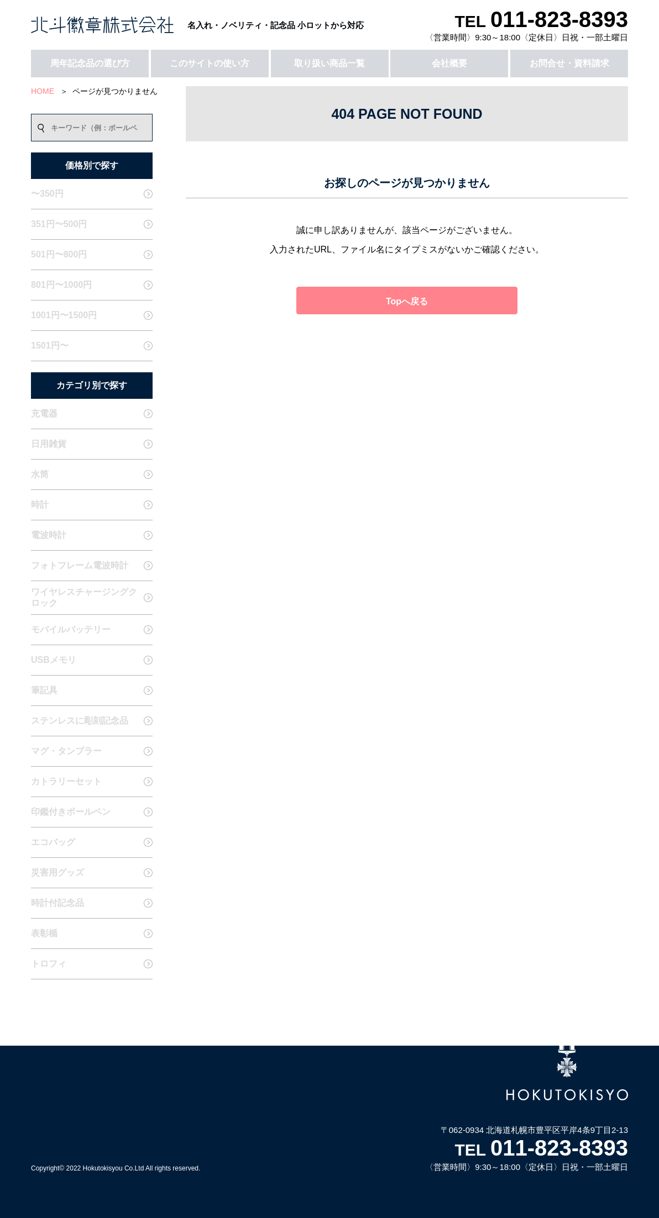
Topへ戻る (407, 301)
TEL (541, 21)
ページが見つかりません (115, 91)
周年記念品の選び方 (90, 63)
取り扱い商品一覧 (329, 63)
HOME (42, 91)
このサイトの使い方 (209, 63)
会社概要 (449, 63)
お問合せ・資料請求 (569, 63)
